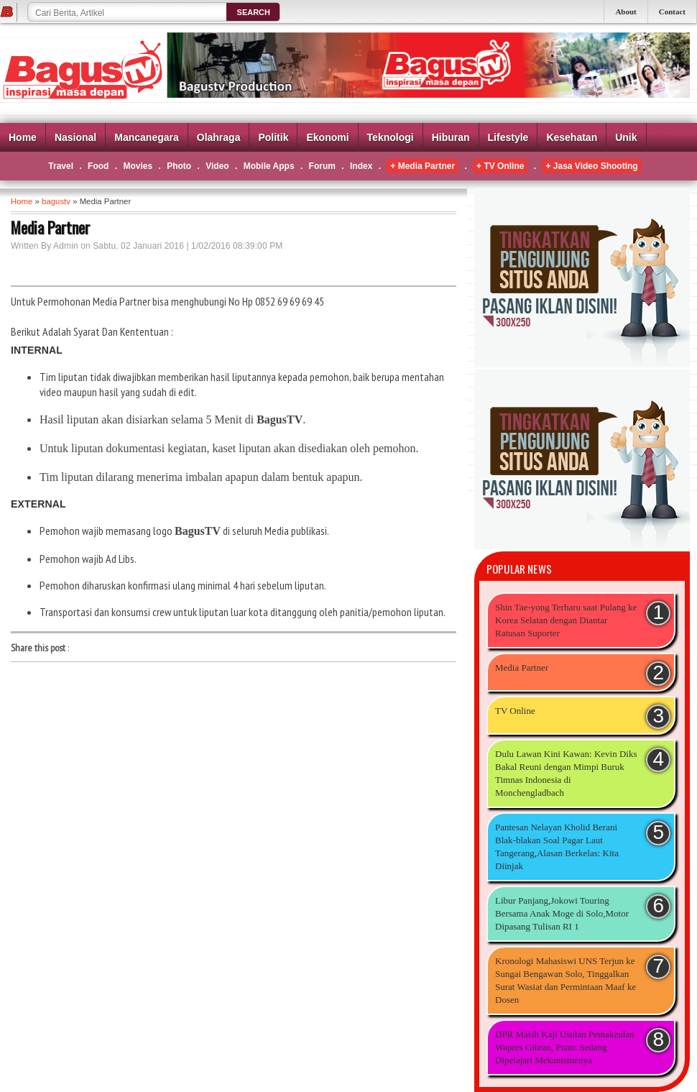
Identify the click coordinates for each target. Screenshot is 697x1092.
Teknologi (390, 137)
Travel (60, 166)
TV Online (515, 710)
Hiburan (451, 137)
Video (217, 166)
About (625, 11)
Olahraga (219, 137)
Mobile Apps (269, 166)
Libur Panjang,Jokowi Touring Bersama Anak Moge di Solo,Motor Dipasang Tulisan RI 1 (562, 913)
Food (98, 166)
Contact (672, 11)
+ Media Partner (422, 166)
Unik (626, 137)
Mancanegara (146, 137)
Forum (322, 166)
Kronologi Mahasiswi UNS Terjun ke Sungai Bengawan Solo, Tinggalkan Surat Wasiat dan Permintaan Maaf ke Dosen (565, 980)
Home (23, 137)
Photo (179, 166)
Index (361, 166)
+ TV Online (500, 166)
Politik (273, 137)
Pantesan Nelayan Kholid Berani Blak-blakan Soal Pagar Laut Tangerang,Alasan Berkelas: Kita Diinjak (557, 846)
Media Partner (521, 667)
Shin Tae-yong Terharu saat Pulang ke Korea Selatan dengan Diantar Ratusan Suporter (566, 620)
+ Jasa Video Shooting (591, 166)
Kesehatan (571, 137)
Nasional (75, 137)
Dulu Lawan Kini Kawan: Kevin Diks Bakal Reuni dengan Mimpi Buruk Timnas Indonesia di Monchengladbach (566, 773)
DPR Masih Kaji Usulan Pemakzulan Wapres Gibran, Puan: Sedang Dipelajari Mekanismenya (564, 1047)
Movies (137, 166)
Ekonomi (327, 137)
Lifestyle (508, 137)
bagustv (56, 201)
